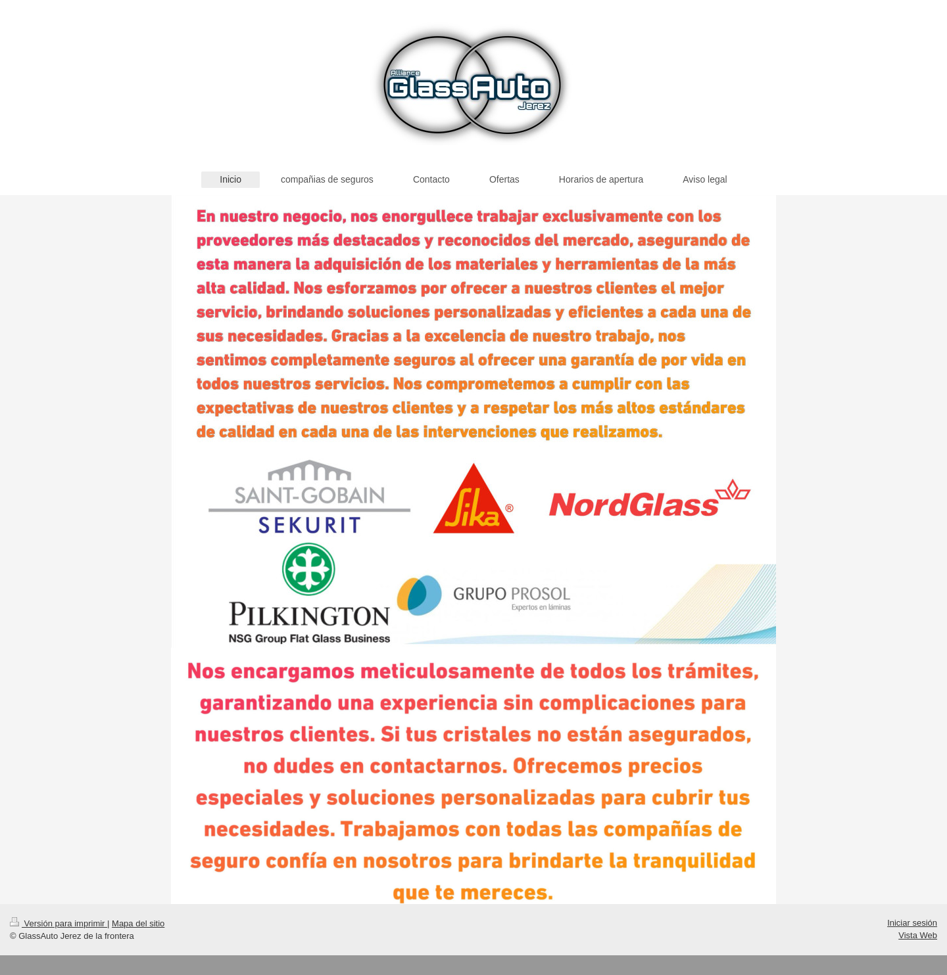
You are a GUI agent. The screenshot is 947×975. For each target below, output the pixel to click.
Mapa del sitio (138, 923)
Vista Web (917, 935)
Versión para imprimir (58, 923)
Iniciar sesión (912, 923)
